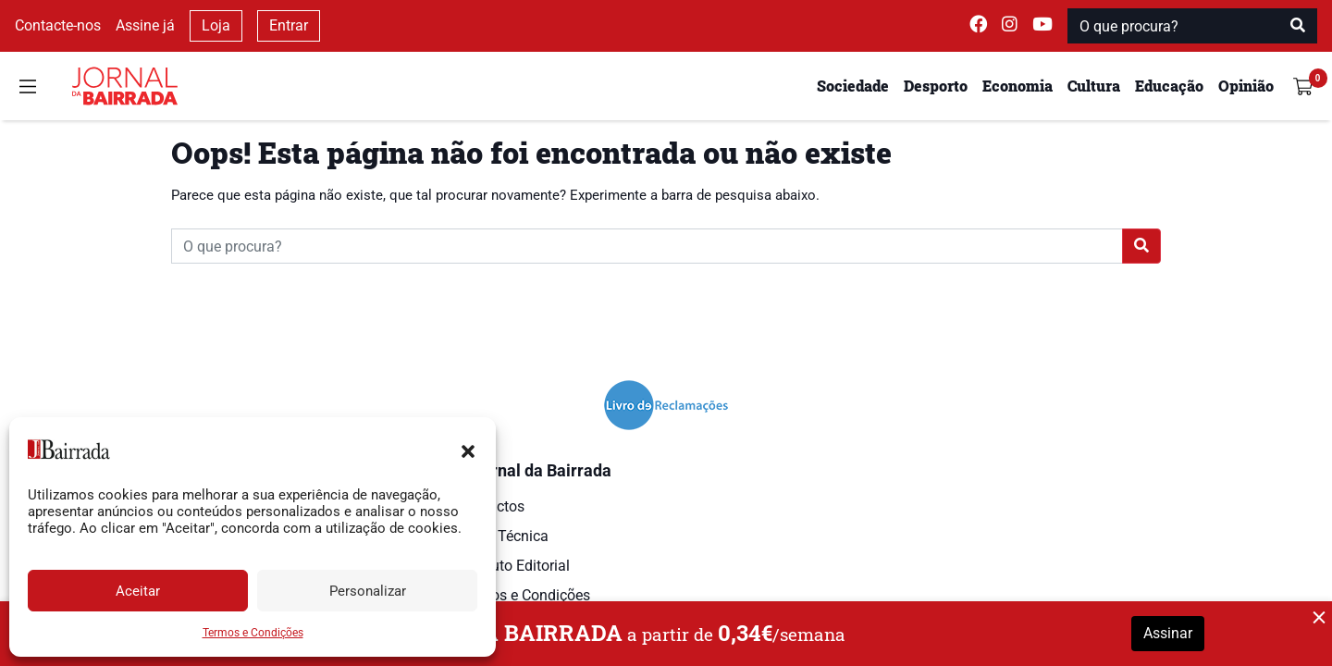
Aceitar (138, 591)
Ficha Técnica (503, 536)
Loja (216, 25)
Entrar (288, 25)
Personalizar (367, 591)
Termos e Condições (253, 632)
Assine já (145, 25)
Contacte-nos (58, 25)
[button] (468, 449)
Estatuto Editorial (514, 565)
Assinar (1167, 633)
